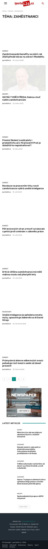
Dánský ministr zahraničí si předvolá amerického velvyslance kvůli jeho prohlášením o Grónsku (28, 450)
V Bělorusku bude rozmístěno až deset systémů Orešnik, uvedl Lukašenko (31, 466)
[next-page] (24, 379)
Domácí (5, 51)
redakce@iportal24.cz (28, 521)
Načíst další (24, 507)
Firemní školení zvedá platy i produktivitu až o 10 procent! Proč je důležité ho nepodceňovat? (21, 143)
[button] (43, 3)
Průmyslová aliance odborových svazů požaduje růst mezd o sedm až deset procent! (22, 363)
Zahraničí (20, 444)
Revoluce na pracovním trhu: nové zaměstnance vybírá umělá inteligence (23, 187)
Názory (5, 94)
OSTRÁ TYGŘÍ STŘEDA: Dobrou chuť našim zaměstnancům (21, 98)
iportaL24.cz (6, 60)
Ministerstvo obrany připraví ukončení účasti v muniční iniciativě (29, 434)
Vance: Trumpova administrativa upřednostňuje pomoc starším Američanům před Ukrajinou (31, 482)
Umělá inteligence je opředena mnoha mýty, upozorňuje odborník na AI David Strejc (22, 318)
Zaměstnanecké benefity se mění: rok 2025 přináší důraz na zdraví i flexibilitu (23, 55)
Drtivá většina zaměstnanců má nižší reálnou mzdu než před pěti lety (22, 273)
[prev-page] (4, 379)
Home (4, 11)
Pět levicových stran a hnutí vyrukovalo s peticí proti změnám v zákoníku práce (23, 230)
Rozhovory (6, 312)
